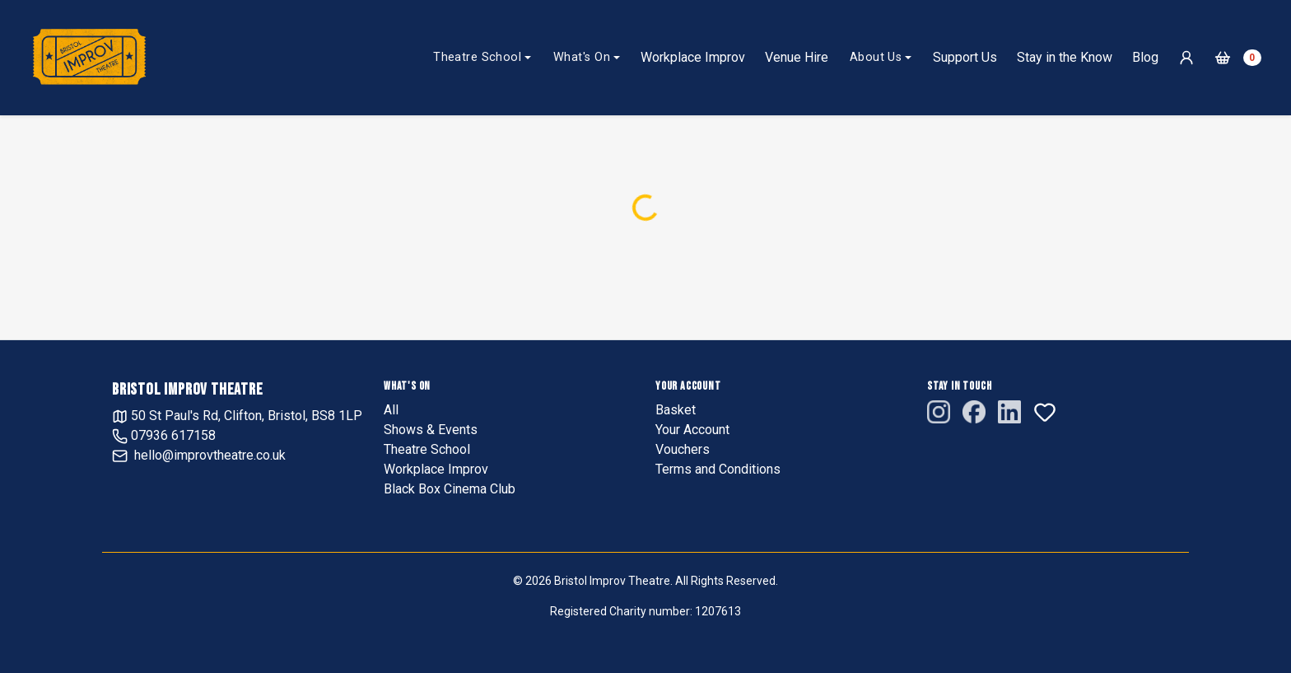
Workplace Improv (693, 57)
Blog (1145, 57)
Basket (675, 410)
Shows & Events (431, 429)
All (391, 410)
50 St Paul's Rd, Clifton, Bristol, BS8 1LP (237, 415)
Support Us (965, 57)
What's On (581, 57)
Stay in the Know (1064, 57)
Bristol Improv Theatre (187, 390)
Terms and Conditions (718, 469)
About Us (876, 57)
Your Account (692, 429)
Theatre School (477, 57)
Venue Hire (796, 57)
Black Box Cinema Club (449, 489)
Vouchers (682, 449)
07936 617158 (164, 435)
